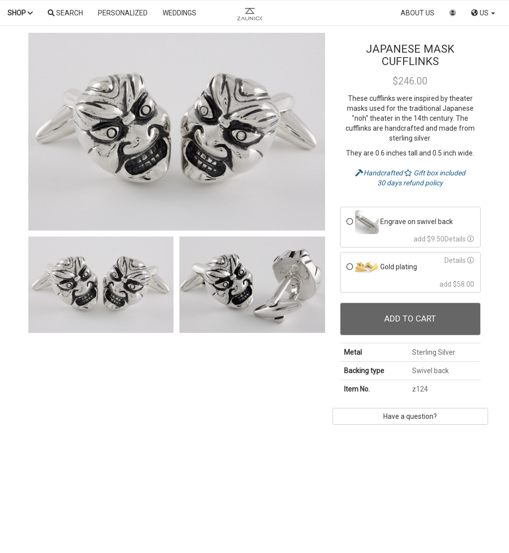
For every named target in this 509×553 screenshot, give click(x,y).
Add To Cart (410, 318)
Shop (20, 13)
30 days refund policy (410, 183)
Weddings (179, 13)
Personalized (123, 13)
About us (417, 13)
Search (65, 13)
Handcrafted (379, 173)
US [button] (483, 13)
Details (459, 239)
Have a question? (410, 416)
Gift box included (434, 173)
